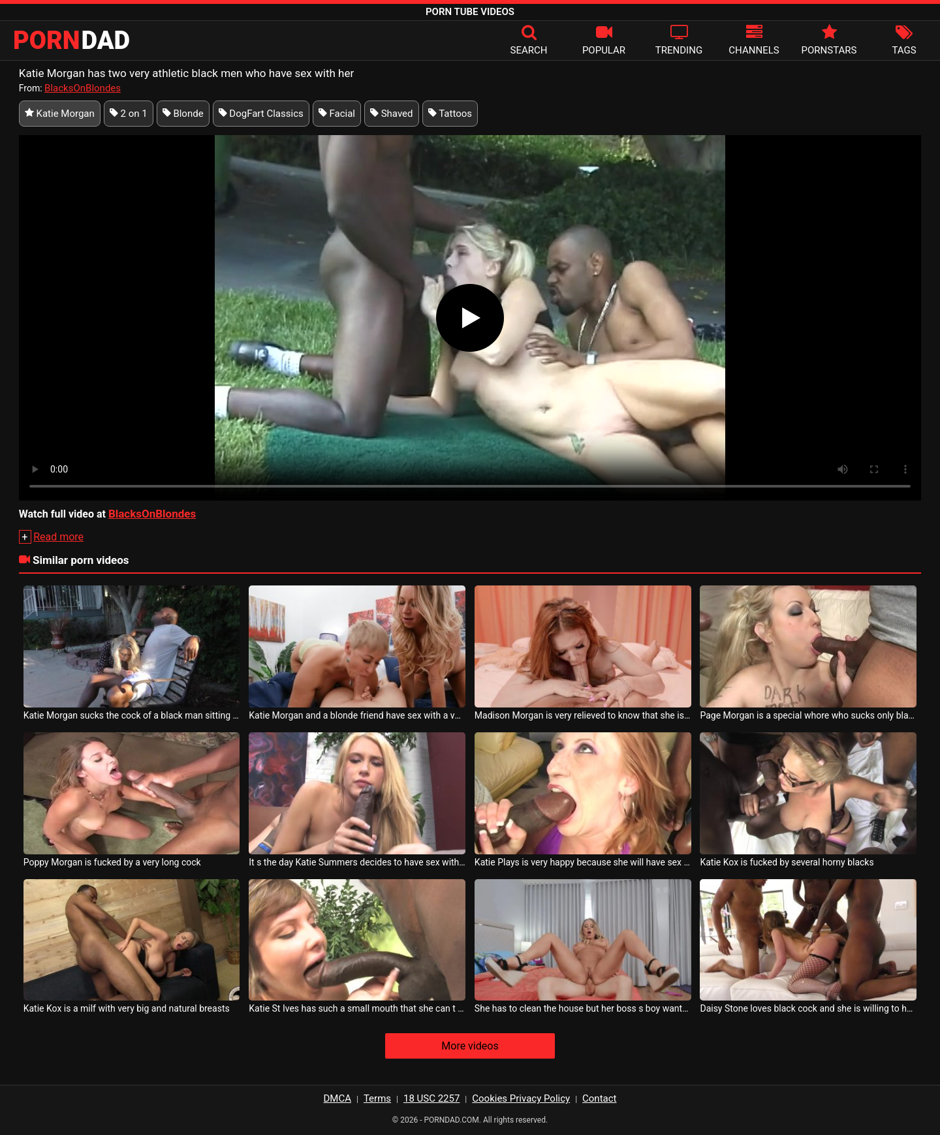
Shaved (391, 113)
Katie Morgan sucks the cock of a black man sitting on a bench (132, 715)
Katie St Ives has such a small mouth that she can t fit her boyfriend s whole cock (357, 1008)
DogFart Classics (261, 113)
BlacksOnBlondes (82, 88)
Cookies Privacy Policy (521, 1098)
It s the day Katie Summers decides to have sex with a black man (357, 862)
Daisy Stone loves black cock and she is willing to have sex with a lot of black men (808, 1008)
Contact (599, 1098)
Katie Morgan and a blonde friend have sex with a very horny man (357, 715)
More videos (469, 1046)
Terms (377, 1098)
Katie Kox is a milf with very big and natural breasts (127, 1008)
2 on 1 (129, 113)
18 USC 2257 (431, 1098)
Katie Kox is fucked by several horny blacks (786, 862)
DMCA (338, 1098)
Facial (337, 113)
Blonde (183, 113)
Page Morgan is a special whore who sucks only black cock (808, 715)
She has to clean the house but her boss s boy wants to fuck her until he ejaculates (583, 1008)
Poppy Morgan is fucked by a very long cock (112, 862)
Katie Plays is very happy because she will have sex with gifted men (583, 862)
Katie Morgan (60, 113)
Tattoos (450, 113)
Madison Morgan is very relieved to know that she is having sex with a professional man (583, 715)
